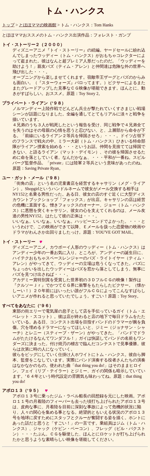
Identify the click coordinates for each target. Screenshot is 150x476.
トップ (8, 25)
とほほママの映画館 (37, 25)
